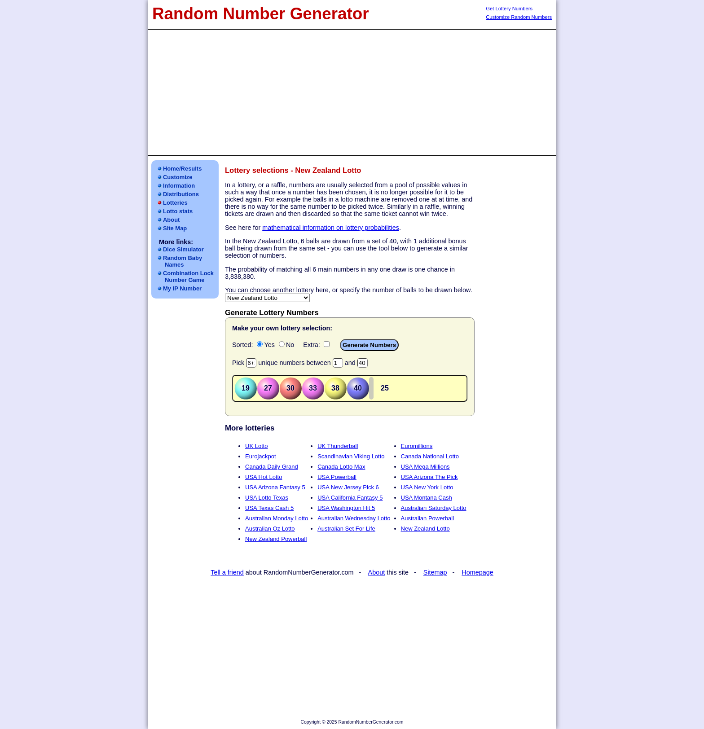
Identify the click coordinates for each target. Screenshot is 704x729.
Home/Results (182, 168)
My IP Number (182, 288)
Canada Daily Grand (271, 466)
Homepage (477, 572)
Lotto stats (178, 211)
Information (179, 185)
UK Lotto (256, 446)
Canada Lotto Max (341, 466)
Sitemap (435, 572)
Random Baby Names (182, 261)
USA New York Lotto (427, 487)
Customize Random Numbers (519, 17)
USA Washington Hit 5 (346, 508)
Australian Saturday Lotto (433, 508)
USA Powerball (336, 477)
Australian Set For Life (346, 528)
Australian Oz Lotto (270, 528)
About (171, 219)
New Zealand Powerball (276, 539)
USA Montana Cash (426, 497)
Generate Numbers (369, 345)
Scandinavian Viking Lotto (350, 456)
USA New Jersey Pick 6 (348, 487)
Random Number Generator (260, 13)
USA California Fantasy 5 (350, 497)
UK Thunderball (337, 446)
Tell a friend (227, 572)
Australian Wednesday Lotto (353, 518)
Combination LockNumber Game (188, 276)
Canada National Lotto (430, 456)
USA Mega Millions (425, 466)
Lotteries (175, 202)
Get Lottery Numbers (509, 8)
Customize (178, 177)
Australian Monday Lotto (276, 518)
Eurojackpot (260, 456)
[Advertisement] (352, 92)
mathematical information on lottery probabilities (330, 227)
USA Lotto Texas (266, 497)
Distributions (181, 194)
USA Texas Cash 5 (269, 508)
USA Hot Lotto (263, 477)
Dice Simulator (183, 249)
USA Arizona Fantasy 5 (275, 487)
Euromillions (417, 446)
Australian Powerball (427, 518)
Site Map (175, 228)
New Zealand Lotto (425, 528)
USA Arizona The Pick (429, 477)
